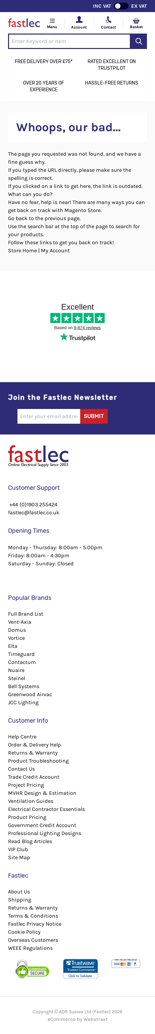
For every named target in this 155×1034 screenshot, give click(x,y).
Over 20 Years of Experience (43, 86)
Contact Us (21, 769)
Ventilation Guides (30, 801)
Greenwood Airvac (30, 694)
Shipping (19, 899)
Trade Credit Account (33, 777)
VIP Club (18, 849)
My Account (55, 250)
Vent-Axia (19, 622)
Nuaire (16, 670)
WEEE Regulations (30, 948)
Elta (12, 646)
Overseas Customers (33, 940)
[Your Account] (79, 19)
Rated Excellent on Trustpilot (112, 65)
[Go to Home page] (24, 23)
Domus (17, 630)
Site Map (19, 857)
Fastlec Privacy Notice (34, 924)
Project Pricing (26, 785)
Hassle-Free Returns (111, 83)
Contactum (22, 662)
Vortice (16, 638)
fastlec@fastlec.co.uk (33, 512)
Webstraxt (96, 1019)
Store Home (22, 250)
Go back (18, 218)
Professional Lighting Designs (44, 833)
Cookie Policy (24, 932)
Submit (94, 416)
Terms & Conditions (33, 916)
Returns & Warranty (33, 752)
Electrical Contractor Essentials (46, 809)
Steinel (16, 678)
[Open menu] (52, 23)
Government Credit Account (42, 825)
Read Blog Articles (30, 841)
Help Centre (22, 736)
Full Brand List (25, 614)
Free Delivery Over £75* (43, 61)
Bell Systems (23, 686)
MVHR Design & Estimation (42, 793)
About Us (19, 891)
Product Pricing (27, 817)
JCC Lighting (23, 702)
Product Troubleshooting (38, 761)
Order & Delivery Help (34, 744)
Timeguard (21, 654)
